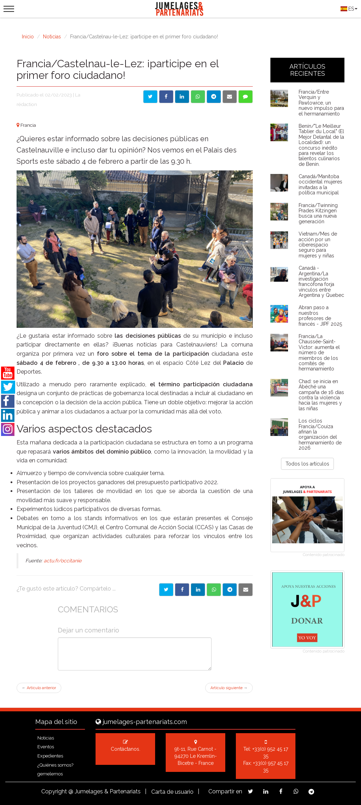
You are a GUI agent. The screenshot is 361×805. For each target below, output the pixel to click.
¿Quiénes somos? (55, 765)
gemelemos (50, 773)
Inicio (28, 36)
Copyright (54, 791)
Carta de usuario (172, 791)
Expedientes (50, 756)
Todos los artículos (307, 464)
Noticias (52, 36)
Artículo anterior (39, 688)
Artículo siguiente (228, 688)
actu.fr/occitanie (62, 560)
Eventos (45, 746)
